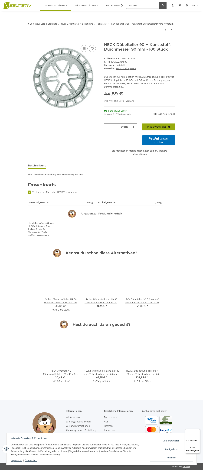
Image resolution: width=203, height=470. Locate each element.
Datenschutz (32, 460)
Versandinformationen (78, 425)
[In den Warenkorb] (30, 40)
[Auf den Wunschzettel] (92, 48)
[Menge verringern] (107, 127)
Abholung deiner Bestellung (81, 430)
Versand (130, 100)
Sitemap (108, 425)
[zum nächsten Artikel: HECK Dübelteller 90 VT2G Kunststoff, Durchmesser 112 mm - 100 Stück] (172, 30)
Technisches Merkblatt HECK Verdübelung (52, 192)
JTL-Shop (186, 466)
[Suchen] (142, 5)
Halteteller (121, 65)
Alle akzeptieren (171, 441)
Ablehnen (170, 457)
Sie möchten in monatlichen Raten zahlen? (139, 152)
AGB (106, 421)
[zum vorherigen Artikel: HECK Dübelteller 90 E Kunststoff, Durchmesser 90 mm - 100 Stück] (165, 30)
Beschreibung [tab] (37, 165)
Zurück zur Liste (37, 23)
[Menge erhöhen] (133, 127)
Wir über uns (73, 417)
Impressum (17, 460)
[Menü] (198, 431)
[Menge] (115, 127)
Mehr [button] (129, 114)
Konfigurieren (170, 449)
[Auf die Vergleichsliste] (84, 48)
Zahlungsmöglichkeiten (78, 421)
